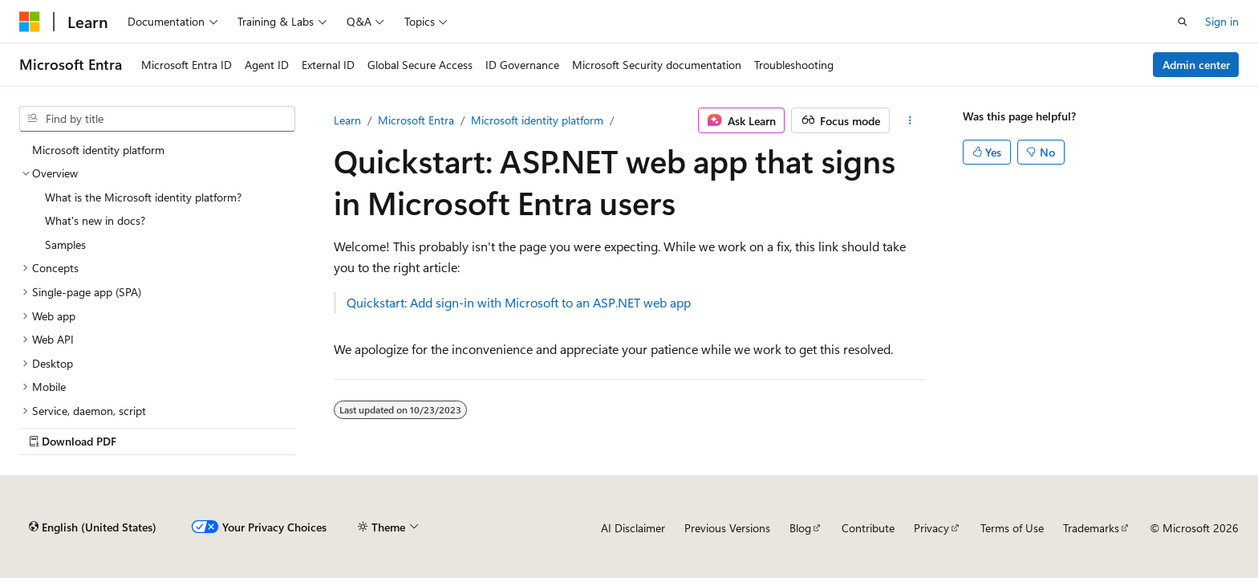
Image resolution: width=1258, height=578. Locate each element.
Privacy (931, 527)
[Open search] (1183, 21)
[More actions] (910, 120)
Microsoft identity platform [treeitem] (98, 149)
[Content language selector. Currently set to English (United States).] (92, 527)
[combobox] (157, 119)
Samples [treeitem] (65, 244)
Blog (800, 527)
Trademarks (1091, 527)
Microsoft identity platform (537, 120)
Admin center (1196, 64)
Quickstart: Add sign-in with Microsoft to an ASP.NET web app (519, 302)
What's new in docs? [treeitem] (95, 220)
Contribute (868, 527)
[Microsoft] (29, 21)
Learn (347, 120)
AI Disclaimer (633, 527)
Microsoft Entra (416, 120)
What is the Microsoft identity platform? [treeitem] (143, 197)
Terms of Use (1012, 527)
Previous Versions (727, 527)
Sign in (1222, 21)
